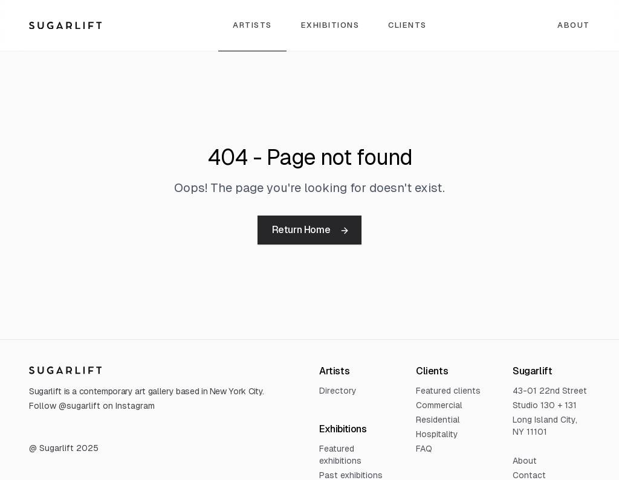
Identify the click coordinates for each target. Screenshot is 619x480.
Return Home (311, 229)
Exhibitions (330, 25)
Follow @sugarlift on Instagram (92, 406)
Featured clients (448, 390)
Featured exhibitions (340, 455)
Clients (407, 25)
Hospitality (437, 434)
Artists (252, 25)
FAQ (424, 448)
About (573, 25)
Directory (338, 390)
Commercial (439, 405)
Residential (438, 419)
